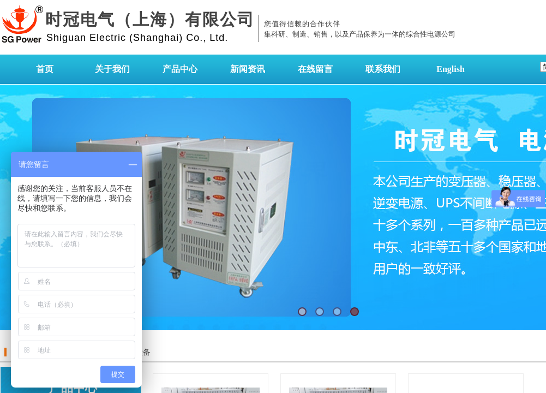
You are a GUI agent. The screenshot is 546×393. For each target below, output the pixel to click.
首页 (44, 69)
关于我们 (112, 69)
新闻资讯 (247, 69)
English (450, 69)
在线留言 (315, 69)
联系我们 (382, 69)
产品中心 (180, 69)
